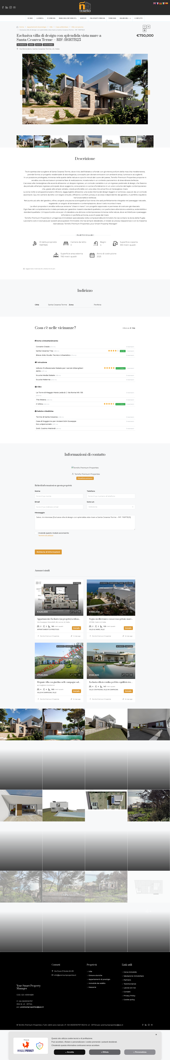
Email (37, 502)
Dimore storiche (95, 985)
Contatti (127, 1001)
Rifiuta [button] (104, 1052)
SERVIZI (83, 18)
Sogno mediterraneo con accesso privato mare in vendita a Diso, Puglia (121, 619)
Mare (31, 45)
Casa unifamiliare (62, 27)
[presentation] (52, 543)
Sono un (90, 502)
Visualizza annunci (85, 478)
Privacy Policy (129, 1005)
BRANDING (124, 18)
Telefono (91, 491)
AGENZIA (40, 18)
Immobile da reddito (97, 992)
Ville (51, 27)
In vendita (22, 45)
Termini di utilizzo (45, 536)
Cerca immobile (130, 981)
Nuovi (38, 45)
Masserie (92, 996)
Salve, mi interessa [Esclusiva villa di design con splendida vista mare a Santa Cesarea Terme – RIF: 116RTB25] (85, 522)
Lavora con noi (130, 997)
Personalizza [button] (139, 1052)
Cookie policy (129, 1009)
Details (76, 628)
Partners (127, 989)
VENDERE (112, 18)
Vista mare (48, 45)
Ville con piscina (77, 27)
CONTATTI (138, 18)
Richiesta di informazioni (48, 552)
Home (21, 27)
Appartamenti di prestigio (36, 27)
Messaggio (40, 512)
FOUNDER (51, 18)
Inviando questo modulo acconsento (85, 534)
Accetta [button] (69, 1052)
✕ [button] (156, 1035)
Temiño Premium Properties (49, 636)
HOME (30, 18)
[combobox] (111, 506)
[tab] (138, 62)
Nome (37, 491)
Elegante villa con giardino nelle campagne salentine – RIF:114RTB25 (68, 682)
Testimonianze (130, 993)
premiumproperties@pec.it (32, 1016)
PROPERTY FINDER (97, 18)
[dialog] (85, 1046)
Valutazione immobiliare (134, 985)
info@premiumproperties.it (65, 984)
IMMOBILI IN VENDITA (67, 18)
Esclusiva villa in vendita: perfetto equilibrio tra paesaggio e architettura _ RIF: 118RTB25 (128, 694)
